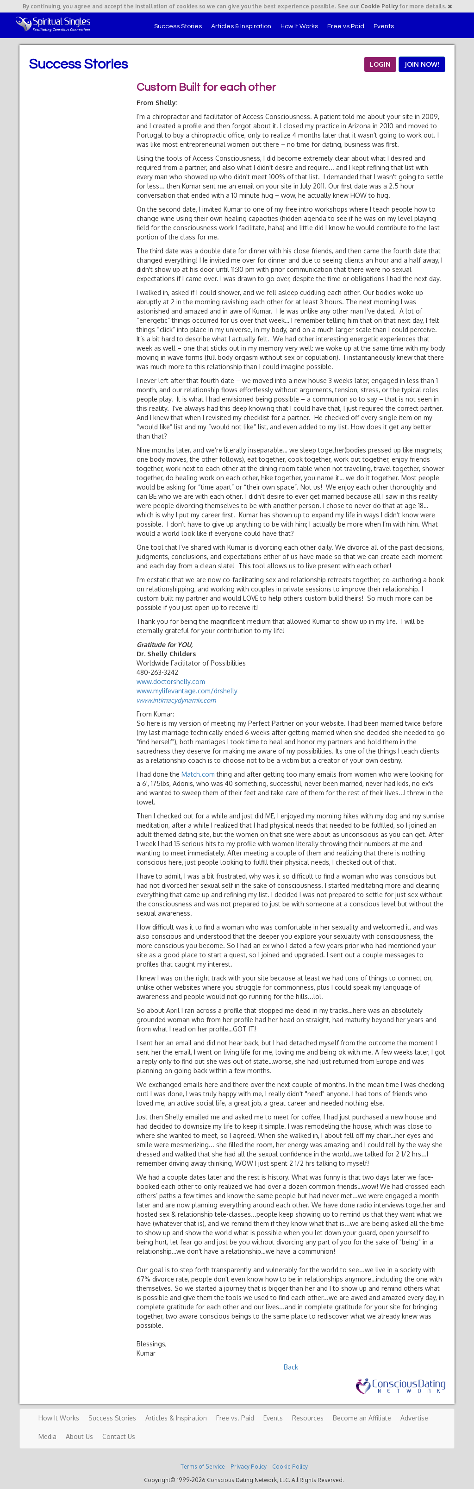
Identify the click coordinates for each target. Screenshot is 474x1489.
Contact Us (118, 1436)
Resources (308, 1418)
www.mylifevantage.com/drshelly (187, 691)
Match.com (198, 774)
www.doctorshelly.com (171, 681)
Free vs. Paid (235, 1418)
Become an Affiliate (362, 1418)
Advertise (414, 1418)
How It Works (299, 26)
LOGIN (380, 64)
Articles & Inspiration (241, 26)
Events (384, 26)
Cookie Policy (379, 6)
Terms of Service (203, 1466)
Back (291, 1367)
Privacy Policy (249, 1466)
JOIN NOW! (422, 64)
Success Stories (178, 26)
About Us (79, 1436)
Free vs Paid (345, 26)
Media (47, 1436)
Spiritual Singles (53, 24)
